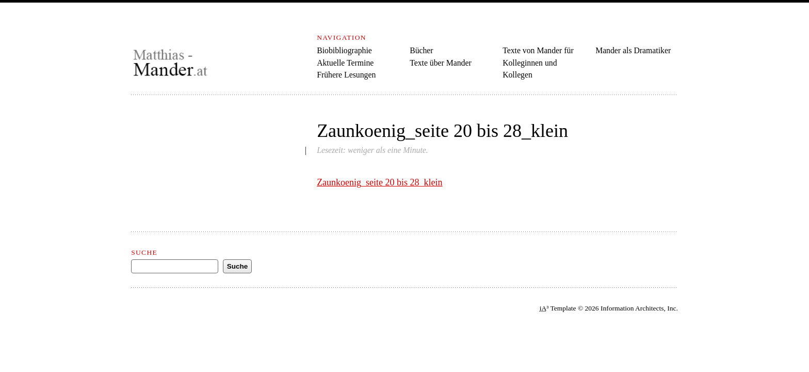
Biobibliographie (344, 50)
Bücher (421, 50)
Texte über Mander (441, 62)
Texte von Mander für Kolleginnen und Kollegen (538, 62)
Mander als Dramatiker (633, 50)
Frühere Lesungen (346, 74)
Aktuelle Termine (345, 62)
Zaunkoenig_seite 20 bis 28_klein (379, 182)
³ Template (558, 308)
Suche (144, 252)
